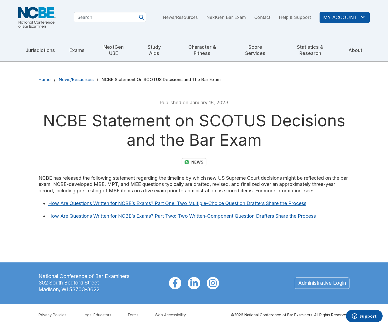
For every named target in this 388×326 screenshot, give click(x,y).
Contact (262, 17)
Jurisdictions (40, 50)
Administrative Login (322, 283)
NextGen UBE (113, 50)
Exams (77, 50)
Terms (132, 315)
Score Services (255, 50)
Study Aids (154, 50)
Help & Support (295, 17)
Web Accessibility (170, 315)
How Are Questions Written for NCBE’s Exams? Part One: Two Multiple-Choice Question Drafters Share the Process (177, 203)
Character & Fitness (202, 50)
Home (45, 79)
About (355, 50)
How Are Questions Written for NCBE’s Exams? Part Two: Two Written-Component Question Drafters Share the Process (182, 216)
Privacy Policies (53, 315)
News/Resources (180, 17)
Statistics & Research (310, 50)
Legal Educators (97, 315)
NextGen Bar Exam (226, 17)
